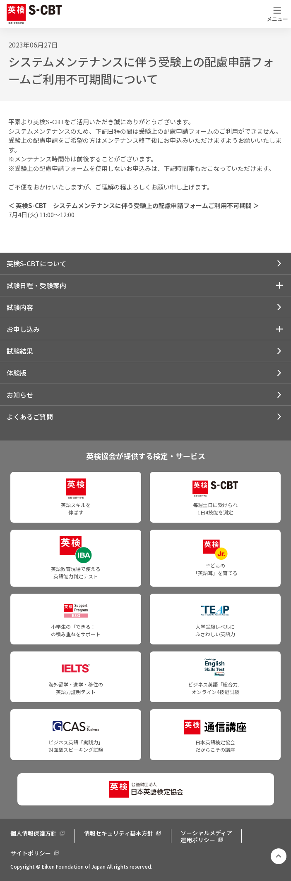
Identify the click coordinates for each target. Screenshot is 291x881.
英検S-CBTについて (36, 263)
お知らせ (20, 395)
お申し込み (23, 329)
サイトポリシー (30, 853)
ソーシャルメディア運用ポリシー (206, 836)
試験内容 (20, 307)
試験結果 (20, 351)
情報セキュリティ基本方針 (118, 833)
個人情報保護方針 (33, 833)
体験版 (16, 373)
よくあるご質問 (30, 417)
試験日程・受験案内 (36, 285)
